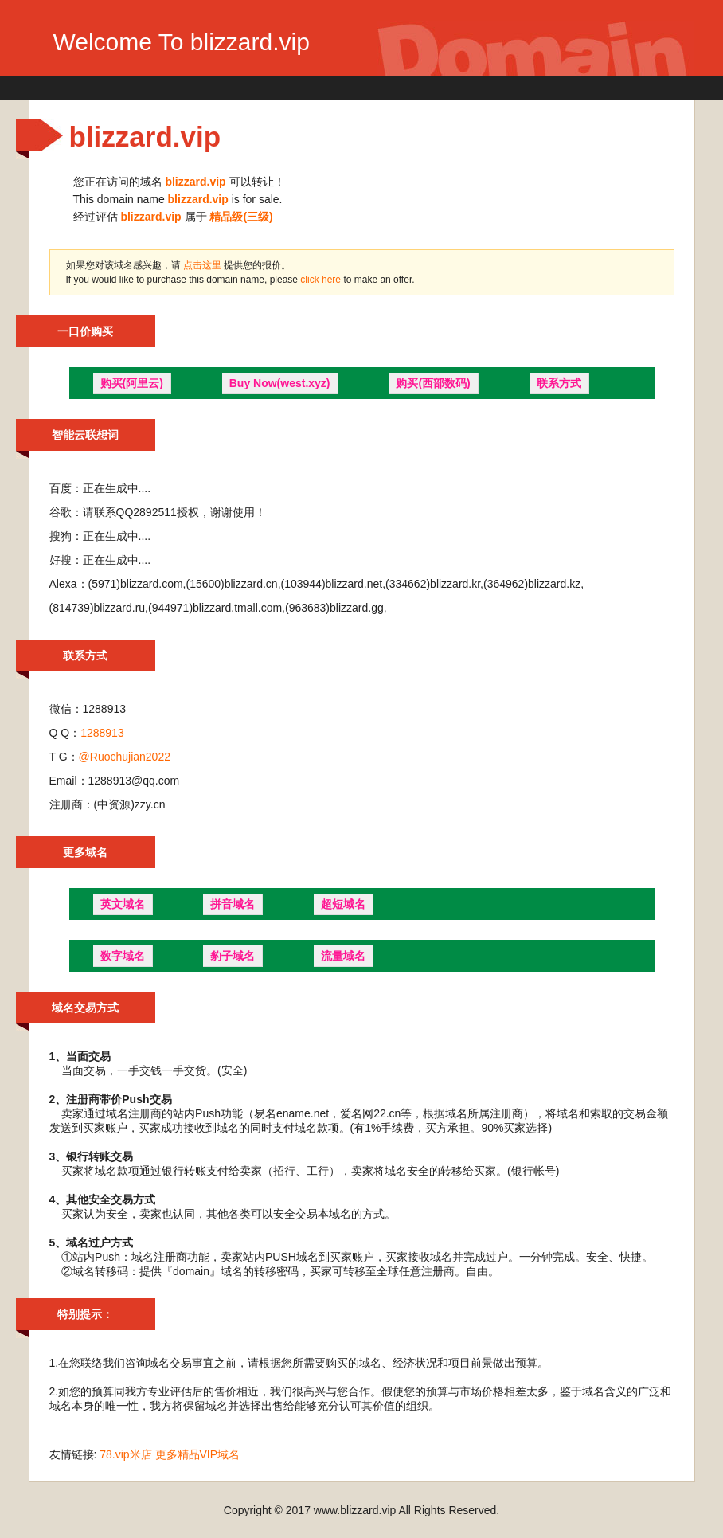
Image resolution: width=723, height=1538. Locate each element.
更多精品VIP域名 (197, 1454)
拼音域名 (232, 904)
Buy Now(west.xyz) (279, 383)
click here (321, 279)
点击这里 (202, 265)
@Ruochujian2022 (124, 756)
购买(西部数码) (433, 383)
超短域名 (343, 904)
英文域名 (122, 904)
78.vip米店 (125, 1454)
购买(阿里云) (131, 383)
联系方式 (559, 383)
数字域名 (122, 955)
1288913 (102, 732)
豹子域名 (232, 955)
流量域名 (343, 955)
